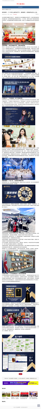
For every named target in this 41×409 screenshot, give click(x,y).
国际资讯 (7, 9)
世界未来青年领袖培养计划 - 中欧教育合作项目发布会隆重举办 (33, 398)
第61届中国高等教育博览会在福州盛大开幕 (24, 398)
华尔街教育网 (11, 378)
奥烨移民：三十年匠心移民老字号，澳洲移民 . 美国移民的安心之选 (25, 378)
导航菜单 (20, 7)
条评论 (15, 14)
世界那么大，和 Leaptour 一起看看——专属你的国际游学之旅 (6, 398)
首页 (4, 9)
